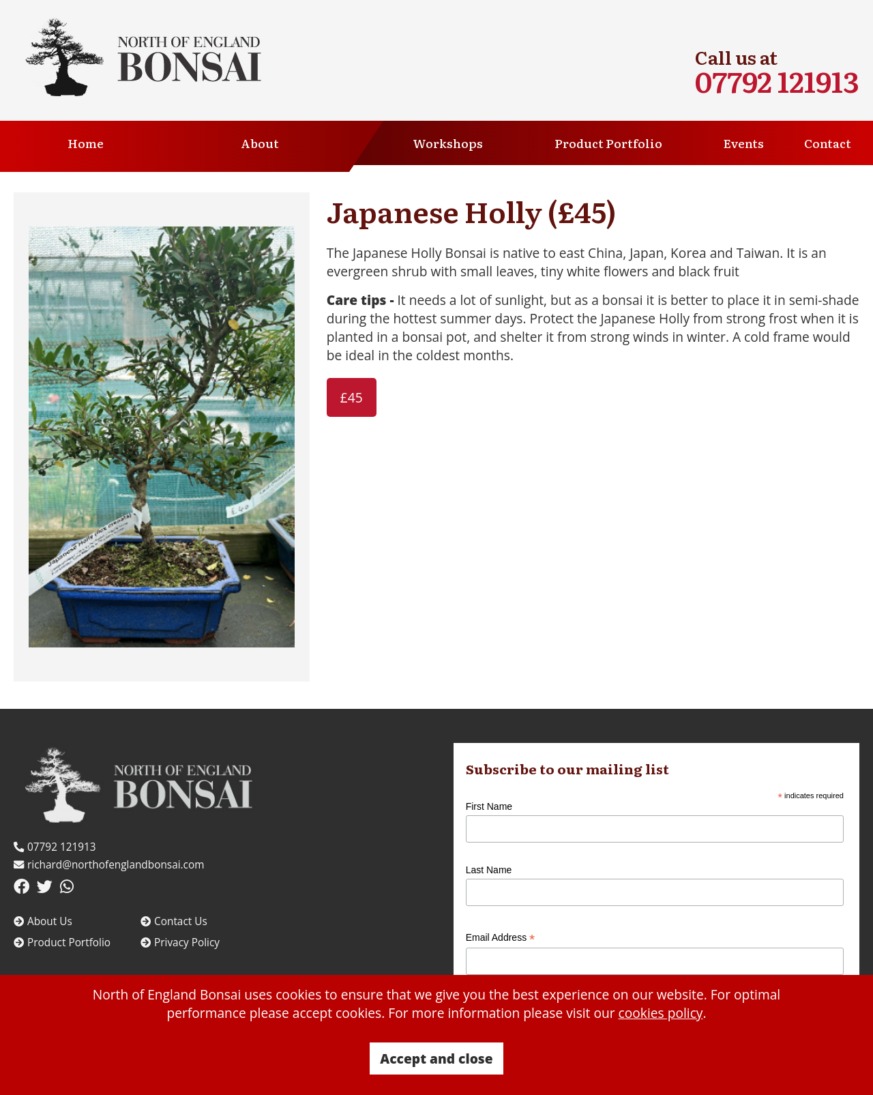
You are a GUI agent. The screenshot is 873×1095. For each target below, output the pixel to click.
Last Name (489, 869)
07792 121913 (777, 80)
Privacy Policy (180, 942)
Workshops (448, 142)
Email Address (500, 937)
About (260, 142)
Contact (827, 142)
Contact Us (173, 921)
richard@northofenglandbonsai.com (109, 865)
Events (744, 142)
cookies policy (661, 1013)
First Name (489, 806)
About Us (43, 921)
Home (86, 142)
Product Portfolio (608, 142)
